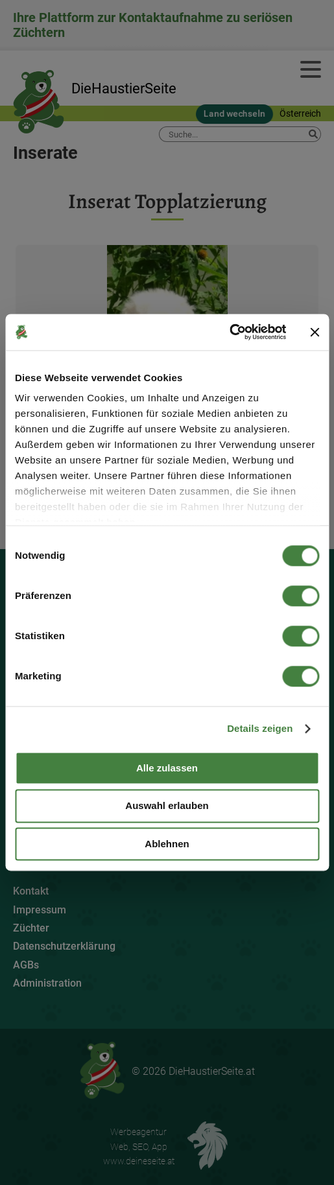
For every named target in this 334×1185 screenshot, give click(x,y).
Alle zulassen (167, 767)
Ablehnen (167, 843)
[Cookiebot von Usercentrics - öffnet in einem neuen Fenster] (229, 331)
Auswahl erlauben (166, 806)
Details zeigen (259, 728)
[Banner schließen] (314, 331)
